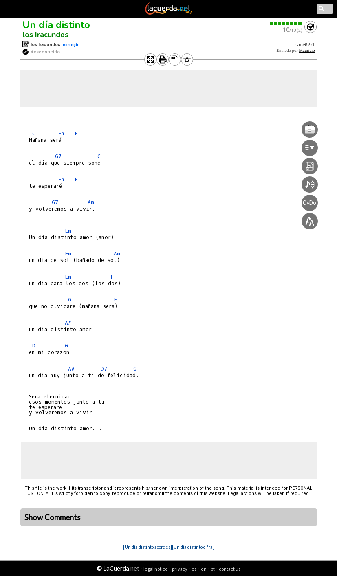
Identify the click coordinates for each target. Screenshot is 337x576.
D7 (104, 368)
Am (91, 202)
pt (213, 569)
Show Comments (52, 517)
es (194, 569)
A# (68, 322)
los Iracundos (45, 35)
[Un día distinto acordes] (147, 547)
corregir (71, 44)
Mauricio (307, 50)
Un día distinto (56, 24)
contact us (230, 569)
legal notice (155, 569)
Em (61, 133)
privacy (179, 569)
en (204, 569)
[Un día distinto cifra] (193, 547)
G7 (58, 156)
